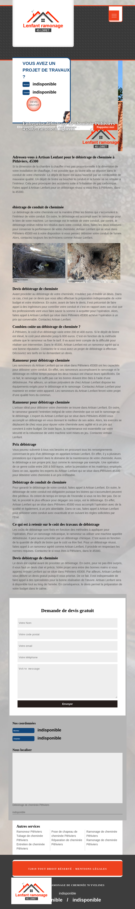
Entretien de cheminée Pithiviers (31, 846)
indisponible (49, 730)
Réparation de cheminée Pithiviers (66, 842)
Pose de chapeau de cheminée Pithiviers (64, 833)
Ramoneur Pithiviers (29, 831)
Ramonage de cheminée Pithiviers (101, 833)
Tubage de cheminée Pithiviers (30, 838)
